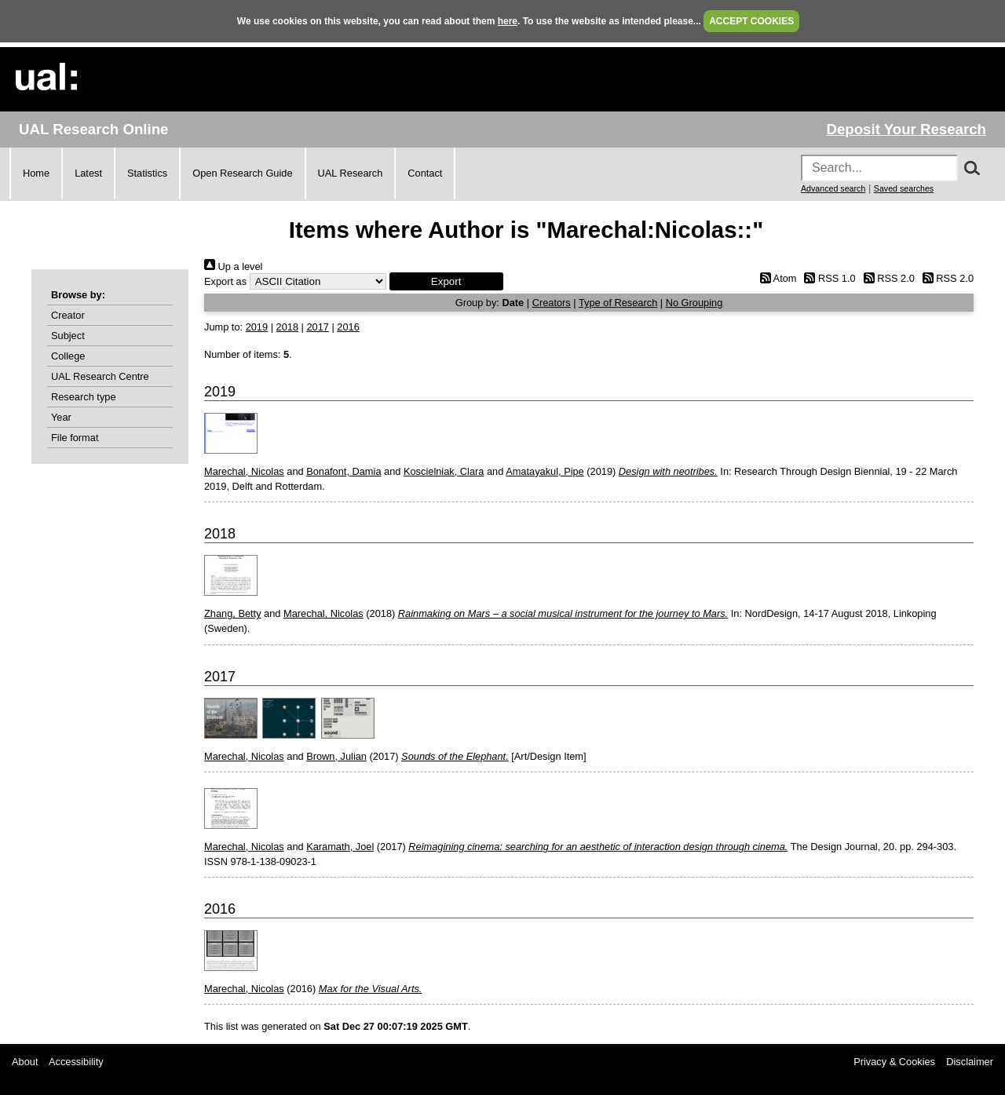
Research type (83, 397)
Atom (775, 278)
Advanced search (833, 188)
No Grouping (694, 302)
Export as (225, 281)
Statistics (147, 173)
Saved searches (904, 188)
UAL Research (350, 173)
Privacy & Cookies (894, 1062)
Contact (424, 173)
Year (61, 417)
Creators (551, 302)
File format (74, 437)
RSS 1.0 (827, 278)
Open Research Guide (242, 173)
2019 (257, 327)
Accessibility (76, 1062)
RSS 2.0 (886, 278)
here (507, 21)
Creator (68, 315)
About (25, 1062)
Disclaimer (969, 1062)
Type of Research (618, 302)
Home (36, 173)
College (68, 356)
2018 (287, 327)
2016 (348, 327)
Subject (68, 335)
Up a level (233, 266)
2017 (317, 327)
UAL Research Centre (100, 376)
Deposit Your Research (906, 129)
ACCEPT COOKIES (751, 21)
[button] (446, 281)
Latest (88, 173)
